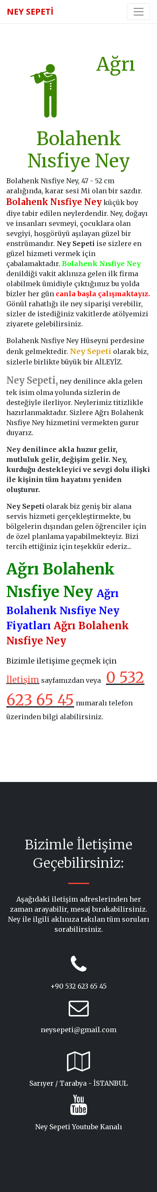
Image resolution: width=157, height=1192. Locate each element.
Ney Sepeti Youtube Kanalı (78, 1127)
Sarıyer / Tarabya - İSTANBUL (78, 1083)
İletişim (22, 679)
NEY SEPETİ (30, 11)
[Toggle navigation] (138, 11)
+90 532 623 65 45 (78, 986)
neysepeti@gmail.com (78, 1029)
